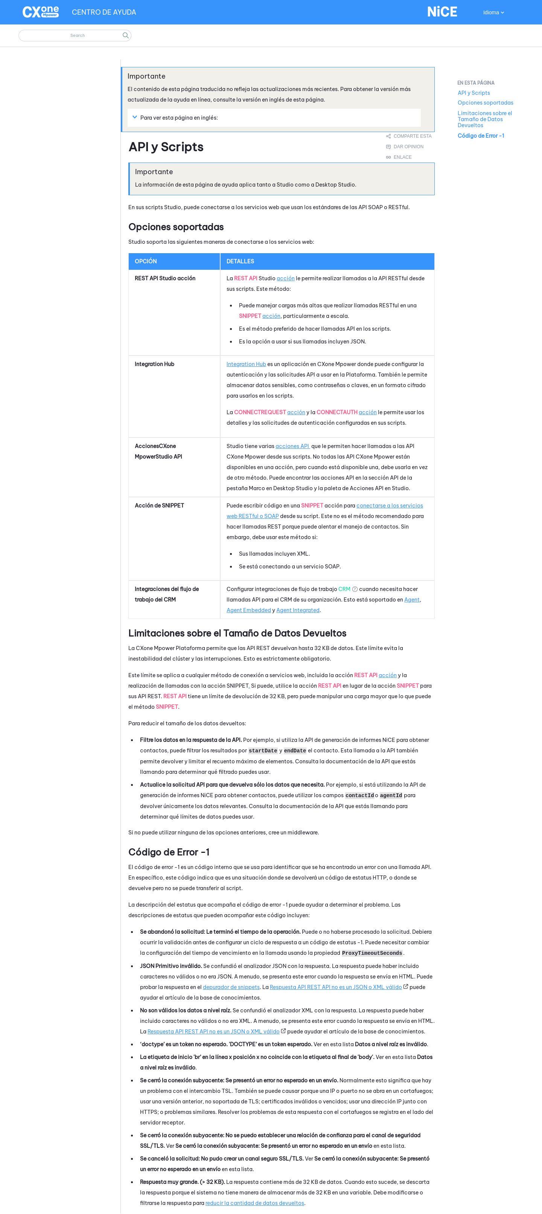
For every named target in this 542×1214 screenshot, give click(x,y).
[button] (125, 35)
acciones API (293, 446)
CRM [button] (344, 589)
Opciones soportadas (485, 102)
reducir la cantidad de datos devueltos (255, 1203)
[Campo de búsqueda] (74, 35)
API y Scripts (474, 93)
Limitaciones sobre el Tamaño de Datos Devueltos (485, 119)
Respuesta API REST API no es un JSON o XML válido (336, 987)
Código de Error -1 (481, 135)
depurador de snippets (231, 987)
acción (286, 278)
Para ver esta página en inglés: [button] (176, 117)
